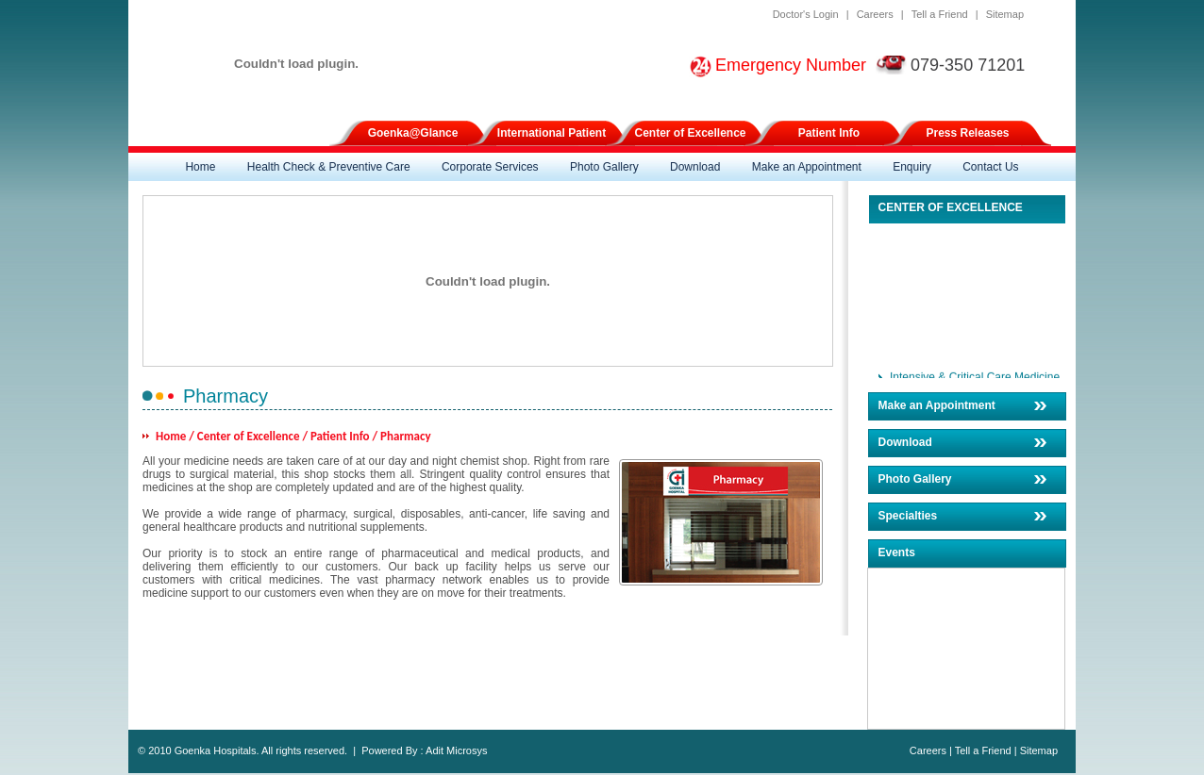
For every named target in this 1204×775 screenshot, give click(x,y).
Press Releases (967, 133)
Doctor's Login (806, 14)
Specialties (908, 515)
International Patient (551, 133)
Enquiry (912, 166)
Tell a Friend (939, 14)
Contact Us (990, 166)
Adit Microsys (456, 750)
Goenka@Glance (413, 133)
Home (200, 166)
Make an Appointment (806, 166)
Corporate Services (490, 166)
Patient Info (829, 133)
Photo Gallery (604, 166)
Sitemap (1005, 14)
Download (695, 166)
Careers (875, 14)
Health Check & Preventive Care (328, 166)
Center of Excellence (689, 133)
